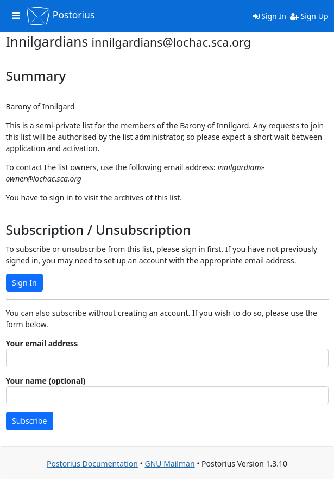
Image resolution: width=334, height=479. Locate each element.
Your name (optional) (46, 381)
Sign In (269, 16)
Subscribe (29, 421)
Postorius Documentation (92, 463)
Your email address (42, 343)
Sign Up (309, 16)
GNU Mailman (169, 463)
